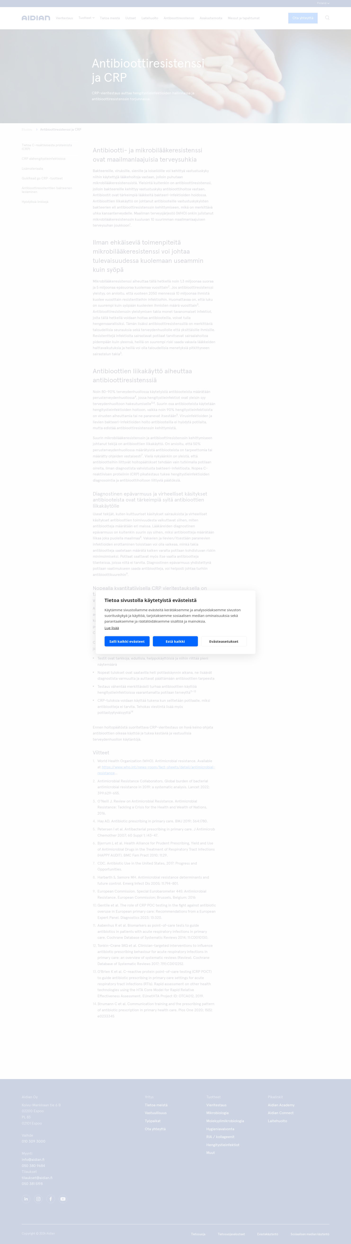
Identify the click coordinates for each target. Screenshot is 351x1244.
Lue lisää (112, 627)
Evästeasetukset (223, 641)
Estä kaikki (175, 641)
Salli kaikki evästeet (127, 641)
